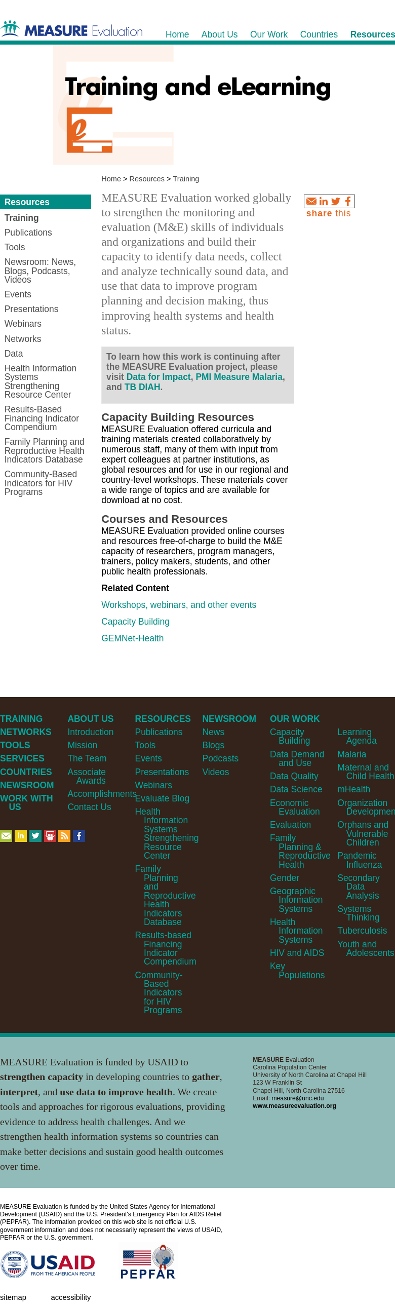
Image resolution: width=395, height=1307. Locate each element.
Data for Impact (159, 377)
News (214, 732)
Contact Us (89, 807)
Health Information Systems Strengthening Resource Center (167, 833)
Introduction (90, 732)
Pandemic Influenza (359, 860)
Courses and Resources (164, 519)
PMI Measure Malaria (239, 377)
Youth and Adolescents (365, 948)
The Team (86, 758)
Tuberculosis (362, 931)
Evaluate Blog (162, 798)
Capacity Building (135, 622)
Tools (145, 745)
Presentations (162, 772)
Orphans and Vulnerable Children (362, 834)
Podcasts (221, 758)
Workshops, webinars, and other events (178, 605)
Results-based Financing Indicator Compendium (165, 948)
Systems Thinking (358, 913)
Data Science (296, 789)
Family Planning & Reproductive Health (300, 851)
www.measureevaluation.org (294, 1105)
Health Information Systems (296, 931)
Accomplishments (102, 794)
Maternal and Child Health (365, 771)
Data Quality (294, 776)
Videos (216, 772)
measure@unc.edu (297, 1098)
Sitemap (13, 1297)
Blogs (214, 745)
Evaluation (290, 825)
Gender (284, 878)
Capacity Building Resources (177, 417)
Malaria (351, 754)
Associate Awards (86, 776)
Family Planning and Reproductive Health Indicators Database (165, 895)
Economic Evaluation (295, 807)
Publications (159, 732)
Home (111, 179)
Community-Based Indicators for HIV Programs (159, 993)
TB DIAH (143, 387)
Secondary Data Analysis (358, 887)
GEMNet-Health (132, 638)
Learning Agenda (357, 736)
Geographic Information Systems (296, 900)
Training (186, 179)
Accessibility (71, 1297)
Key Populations (297, 970)
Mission (82, 745)
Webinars (153, 785)
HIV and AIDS (297, 953)
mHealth (353, 789)
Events (148, 758)
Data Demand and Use (297, 758)
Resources (147, 179)
